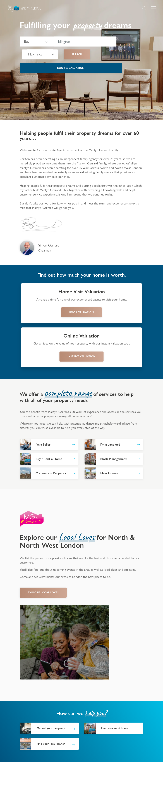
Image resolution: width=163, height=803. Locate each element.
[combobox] (85, 42)
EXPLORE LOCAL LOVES (43, 592)
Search (77, 54)
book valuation (81, 312)
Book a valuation (70, 68)
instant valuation (81, 356)
